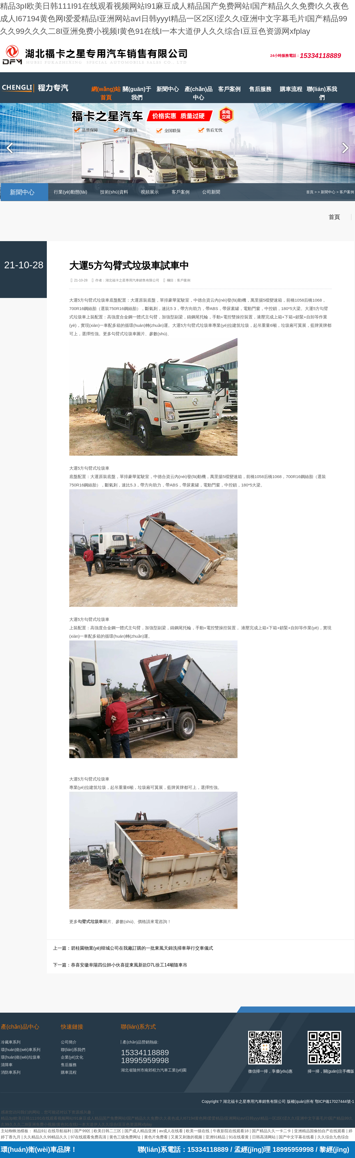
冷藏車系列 (10, 1042)
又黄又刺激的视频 (187, 1137)
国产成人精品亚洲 (141, 1131)
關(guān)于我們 (137, 93)
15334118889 (145, 1052)
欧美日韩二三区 (108, 1131)
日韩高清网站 (264, 1137)
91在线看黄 (239, 1137)
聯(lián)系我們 (322, 93)
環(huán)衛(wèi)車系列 (20, 1049)
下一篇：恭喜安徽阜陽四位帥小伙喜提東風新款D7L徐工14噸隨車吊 (120, 965)
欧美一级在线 (198, 1131)
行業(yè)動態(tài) (70, 192)
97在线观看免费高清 (88, 1137)
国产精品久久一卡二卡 (272, 1131)
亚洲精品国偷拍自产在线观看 (320, 1131)
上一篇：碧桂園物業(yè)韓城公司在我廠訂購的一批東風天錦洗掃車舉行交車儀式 (133, 948)
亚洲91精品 (216, 1137)
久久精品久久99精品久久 (46, 1137)
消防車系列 (10, 1072)
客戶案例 (229, 89)
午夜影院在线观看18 (231, 1131)
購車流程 (291, 89)
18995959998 (145, 1060)
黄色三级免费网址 (125, 1137)
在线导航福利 (60, 1131)
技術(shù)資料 (114, 192)
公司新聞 (211, 192)
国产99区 (82, 1131)
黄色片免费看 (156, 1137)
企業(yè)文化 (72, 1057)
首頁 (309, 192)
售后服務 (260, 89)
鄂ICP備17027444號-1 (334, 1101)
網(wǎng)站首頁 (106, 93)
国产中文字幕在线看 (297, 1137)
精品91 (39, 1131)
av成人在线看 (171, 1131)
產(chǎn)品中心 (199, 93)
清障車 (7, 1065)
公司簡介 (69, 1042)
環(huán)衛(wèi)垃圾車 (20, 1057)
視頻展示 (150, 192)
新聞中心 (167, 89)
